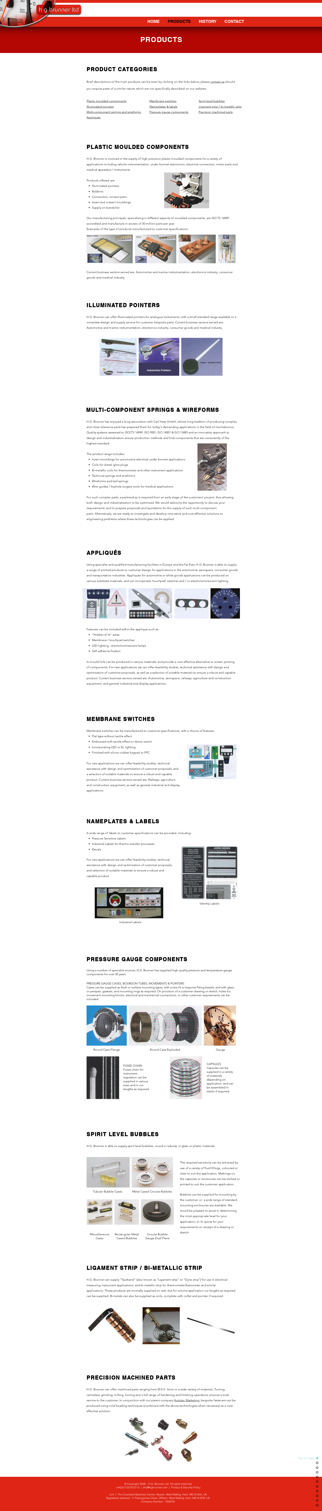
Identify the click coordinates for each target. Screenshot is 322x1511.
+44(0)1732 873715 (127, 1487)
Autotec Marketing (186, 1400)
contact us (217, 81)
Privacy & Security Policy (185, 1487)
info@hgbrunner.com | (157, 1487)
